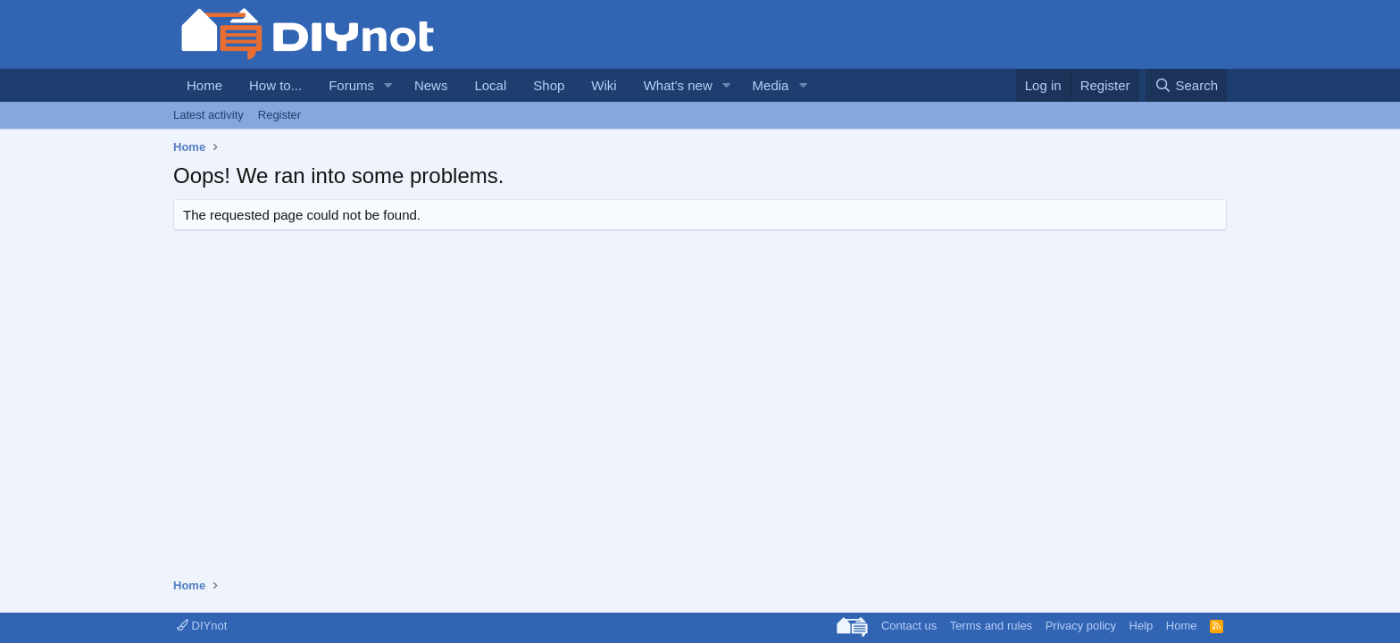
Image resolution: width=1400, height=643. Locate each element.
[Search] (1186, 85)
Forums (351, 85)
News (431, 85)
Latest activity (208, 114)
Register (279, 114)
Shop (548, 85)
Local (490, 85)
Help (1141, 625)
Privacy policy (1081, 625)
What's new (678, 85)
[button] (388, 85)
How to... (275, 85)
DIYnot (202, 625)
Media (771, 85)
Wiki (603, 85)
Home (204, 85)
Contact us (909, 625)
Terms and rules (991, 625)
